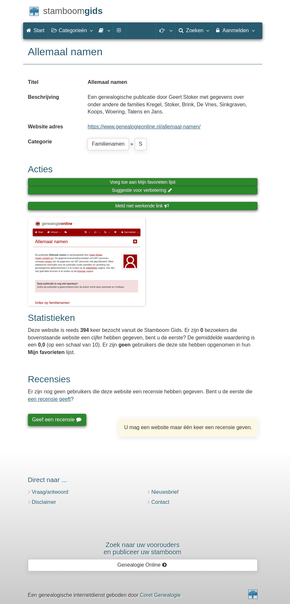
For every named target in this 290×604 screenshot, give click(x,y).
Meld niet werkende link (142, 205)
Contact (160, 502)
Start (35, 30)
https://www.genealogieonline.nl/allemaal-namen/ (144, 126)
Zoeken (194, 30)
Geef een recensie (56, 419)
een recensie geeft (49, 399)
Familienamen (108, 144)
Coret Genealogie (160, 595)
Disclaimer (44, 502)
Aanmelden (234, 30)
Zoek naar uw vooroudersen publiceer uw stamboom (142, 548)
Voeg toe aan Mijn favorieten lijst (142, 182)
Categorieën (71, 30)
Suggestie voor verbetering (142, 190)
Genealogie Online (142, 565)
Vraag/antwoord (50, 492)
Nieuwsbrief (165, 492)
